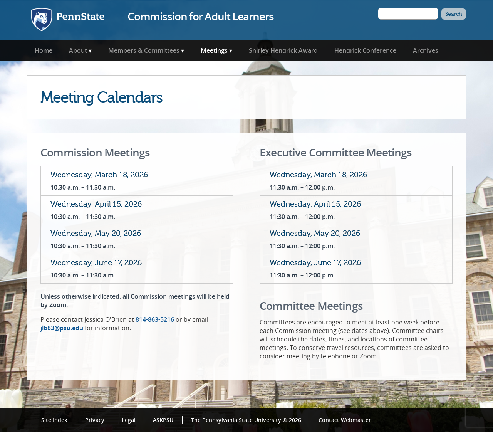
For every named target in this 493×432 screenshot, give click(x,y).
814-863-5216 (155, 319)
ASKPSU (163, 420)
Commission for (200, 16)
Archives (425, 50)
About (78, 50)
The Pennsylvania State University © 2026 (246, 420)
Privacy (94, 420)
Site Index (54, 420)
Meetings (214, 50)
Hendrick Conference (365, 50)
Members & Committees (143, 50)
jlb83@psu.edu (61, 328)
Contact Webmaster (345, 420)
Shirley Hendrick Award (283, 50)
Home (43, 50)
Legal (129, 420)
